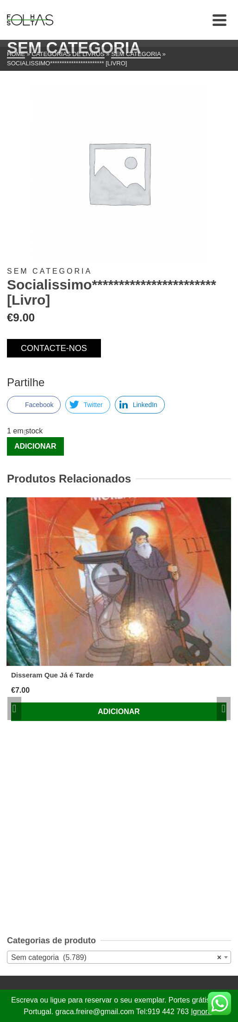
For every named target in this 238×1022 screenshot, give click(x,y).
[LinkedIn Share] (140, 405)
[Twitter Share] (87, 405)
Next (224, 708)
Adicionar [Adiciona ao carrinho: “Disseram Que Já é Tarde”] (119, 711)
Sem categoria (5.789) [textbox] (116, 957)
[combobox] (119, 957)
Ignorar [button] (202, 1012)
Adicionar (35, 446)
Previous (14, 708)
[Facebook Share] (34, 405)
